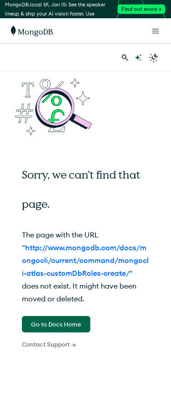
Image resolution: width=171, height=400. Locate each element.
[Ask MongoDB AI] (138, 57)
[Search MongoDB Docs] (125, 57)
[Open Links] (155, 31)
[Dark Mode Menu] (153, 57)
